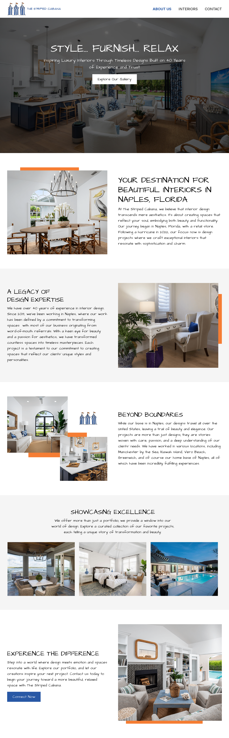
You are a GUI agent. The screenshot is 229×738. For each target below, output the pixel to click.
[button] (114, 79)
